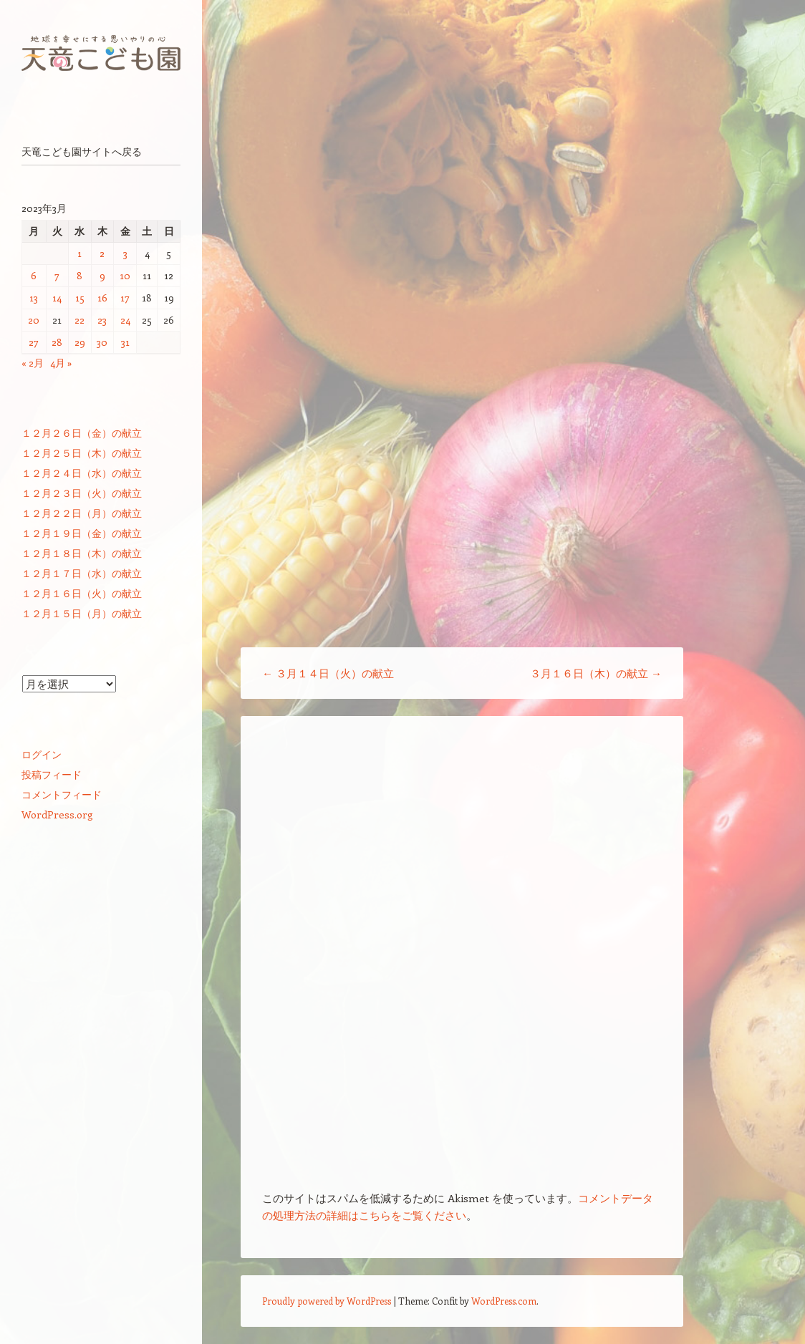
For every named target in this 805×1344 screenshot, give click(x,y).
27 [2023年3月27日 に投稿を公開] (34, 342)
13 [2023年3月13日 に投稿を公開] (33, 297)
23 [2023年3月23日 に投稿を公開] (102, 320)
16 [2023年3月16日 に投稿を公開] (102, 297)
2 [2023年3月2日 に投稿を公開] (102, 253)
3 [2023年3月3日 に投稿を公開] (125, 253)
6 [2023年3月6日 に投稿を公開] (34, 275)
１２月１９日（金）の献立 (81, 533)
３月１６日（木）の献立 (596, 673)
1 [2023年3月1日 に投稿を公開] (79, 253)
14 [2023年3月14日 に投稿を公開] (57, 297)
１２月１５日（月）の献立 (81, 613)
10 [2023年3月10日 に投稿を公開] (125, 275)
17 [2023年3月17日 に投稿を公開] (125, 297)
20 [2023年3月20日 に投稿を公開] (33, 320)
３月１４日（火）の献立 (328, 673)
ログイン (41, 754)
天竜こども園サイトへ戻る (81, 151)
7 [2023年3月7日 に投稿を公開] (56, 275)
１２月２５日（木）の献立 (81, 453)
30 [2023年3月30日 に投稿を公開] (102, 342)
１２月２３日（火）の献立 (81, 493)
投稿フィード (51, 774)
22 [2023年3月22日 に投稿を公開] (79, 320)
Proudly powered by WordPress (326, 1301)
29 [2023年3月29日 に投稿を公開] (79, 342)
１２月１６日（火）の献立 (81, 593)
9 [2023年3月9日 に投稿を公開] (102, 275)
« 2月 (32, 362)
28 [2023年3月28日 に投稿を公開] (57, 342)
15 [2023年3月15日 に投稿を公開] (80, 297)
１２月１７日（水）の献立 (81, 573)
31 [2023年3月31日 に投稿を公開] (125, 342)
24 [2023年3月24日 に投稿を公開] (125, 320)
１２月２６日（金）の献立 (81, 433)
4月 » (61, 362)
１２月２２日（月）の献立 (81, 513)
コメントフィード (61, 794)
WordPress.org (57, 814)
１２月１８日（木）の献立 (81, 553)
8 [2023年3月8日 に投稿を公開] (79, 275)
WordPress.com (503, 1301)
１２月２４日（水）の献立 (81, 473)
